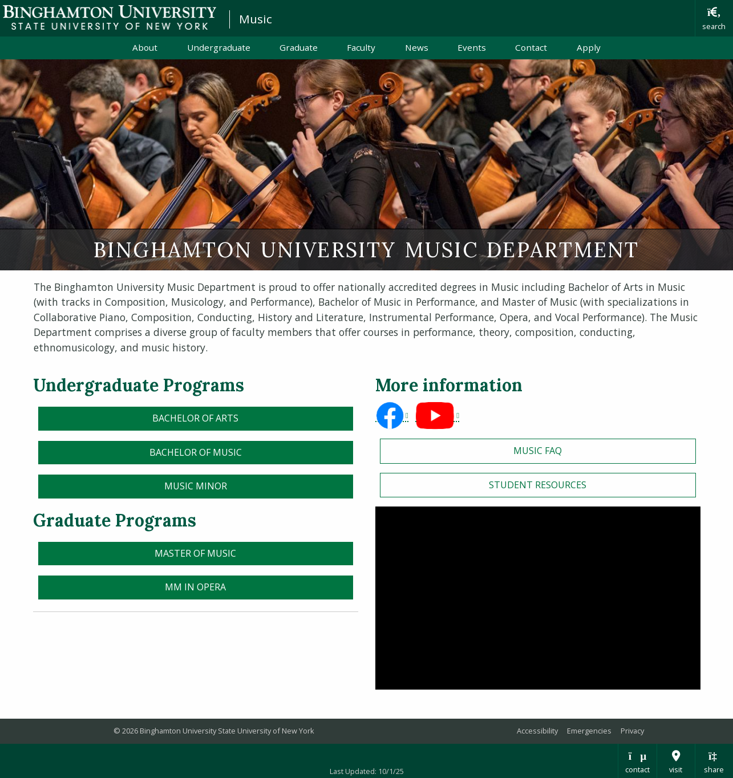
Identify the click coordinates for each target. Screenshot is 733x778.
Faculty (361, 47)
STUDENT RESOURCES (537, 485)
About (144, 47)
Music (255, 19)
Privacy (632, 731)
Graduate (299, 47)
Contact (531, 47)
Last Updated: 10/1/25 (367, 771)
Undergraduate (218, 47)
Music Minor (195, 486)
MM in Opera (195, 587)
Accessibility (537, 731)
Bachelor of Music (195, 452)
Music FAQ (537, 450)
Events (471, 47)
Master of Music (195, 553)
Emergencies (589, 731)
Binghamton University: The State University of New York (109, 17)
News (416, 47)
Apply (589, 47)
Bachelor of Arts (195, 418)
